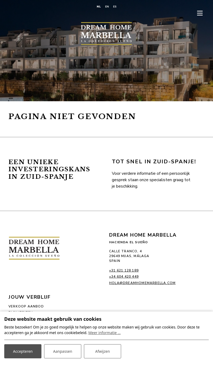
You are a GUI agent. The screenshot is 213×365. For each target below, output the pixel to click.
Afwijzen (102, 351)
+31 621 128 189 (124, 270)
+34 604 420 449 (124, 276)
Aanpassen (62, 351)
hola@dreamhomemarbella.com (142, 283)
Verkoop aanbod (26, 306)
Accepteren (23, 351)
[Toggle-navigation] (199, 13)
